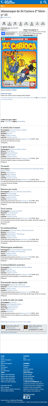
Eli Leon (9, 133)
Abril (7, 30)
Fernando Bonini (12, 153)
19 (26, 114)
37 (12, 115)
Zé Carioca (13, 130)
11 (12, 114)
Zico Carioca (13, 169)
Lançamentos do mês (6, 385)
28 (42, 114)
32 (3, 115)
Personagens (4, 367)
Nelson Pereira (12, 308)
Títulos (2, 358)
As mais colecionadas (29, 376)
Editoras (3, 361)
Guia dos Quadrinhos (32, 381)
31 (1, 115)
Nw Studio (10, 311)
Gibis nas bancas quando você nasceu (10, 389)
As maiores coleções (28, 380)
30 (45, 114)
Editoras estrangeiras (6, 363)
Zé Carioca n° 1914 (25, 139)
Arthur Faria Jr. (11, 132)
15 (19, 114)
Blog (24, 358)
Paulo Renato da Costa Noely (16, 251)
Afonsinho (25, 230)
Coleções (25, 367)
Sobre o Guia (26, 360)
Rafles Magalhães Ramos (14, 304)
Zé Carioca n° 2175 (25, 313)
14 (17, 114)
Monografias (26, 371)
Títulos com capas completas (8, 381)
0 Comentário (7, 17)
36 (10, 115)
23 (33, 114)
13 (15, 114)
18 (24, 114)
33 (5, 115)
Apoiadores (26, 365)
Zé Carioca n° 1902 (25, 257)
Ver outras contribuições (9, 332)
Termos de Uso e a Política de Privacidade (12, 400)
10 (10, 114)
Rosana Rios (10, 151)
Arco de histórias (5, 370)
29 (43, 114)
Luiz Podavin (8, 121)
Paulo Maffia (21, 121)
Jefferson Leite (10, 328)
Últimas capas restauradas (8, 376)
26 (38, 114)
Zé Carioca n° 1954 (25, 158)
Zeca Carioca (22, 169)
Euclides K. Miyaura (13, 195)
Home (2, 356)
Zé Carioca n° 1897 (25, 274)
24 (35, 114)
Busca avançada (5, 387)
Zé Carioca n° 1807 (25, 201)
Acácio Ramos (27, 192)
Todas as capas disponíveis (8, 380)
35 (8, 115)
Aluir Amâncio (11, 174)
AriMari (14, 106)
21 (29, 114)
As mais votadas (27, 374)
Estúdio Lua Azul (10, 135)
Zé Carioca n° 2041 (25, 239)
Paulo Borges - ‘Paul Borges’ (16, 234)
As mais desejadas (28, 378)
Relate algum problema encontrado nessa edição (16, 322)
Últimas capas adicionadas (8, 374)
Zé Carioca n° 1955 (25, 179)
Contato (26, 356)
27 (40, 114)
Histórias (3, 369)
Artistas (3, 365)
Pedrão (24, 130)
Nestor (19, 130)
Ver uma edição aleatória (7, 391)
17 (22, 114)
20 (28, 114)
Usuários (26, 363)
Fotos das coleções (28, 369)
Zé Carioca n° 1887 (25, 218)
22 (31, 114)
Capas (2, 372)
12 (14, 114)
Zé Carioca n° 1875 (25, 292)
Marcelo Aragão (11, 193)
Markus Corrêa (9, 309)
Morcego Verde (38, 169)
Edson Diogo (44, 402)
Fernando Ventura (13, 306)
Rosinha (19, 192)
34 (6, 115)
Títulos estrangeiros (6, 360)
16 (21, 114)
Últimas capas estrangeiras (8, 378)
